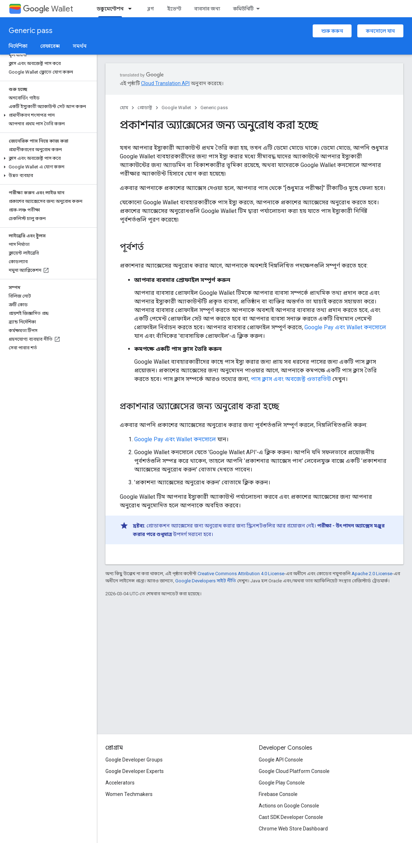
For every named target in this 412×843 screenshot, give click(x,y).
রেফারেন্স (50, 46)
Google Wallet (176, 107)
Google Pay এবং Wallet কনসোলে (345, 327)
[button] (47, 115)
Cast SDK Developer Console (291, 817)
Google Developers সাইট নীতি (205, 580)
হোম (124, 107)
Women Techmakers (129, 794)
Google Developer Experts (134, 771)
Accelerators (120, 783)
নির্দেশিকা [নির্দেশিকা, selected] (18, 46)
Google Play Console (282, 783)
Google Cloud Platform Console (294, 771)
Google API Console (281, 760)
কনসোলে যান (380, 31)
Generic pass (31, 30)
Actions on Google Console (289, 806)
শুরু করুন (332, 31)
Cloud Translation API (165, 83)
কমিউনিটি (243, 8)
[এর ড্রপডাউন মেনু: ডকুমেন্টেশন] (132, 8)
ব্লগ (150, 8)
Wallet (48, 9)
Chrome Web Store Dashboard (293, 829)
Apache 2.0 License (372, 573)
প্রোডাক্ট (144, 107)
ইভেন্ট (174, 8)
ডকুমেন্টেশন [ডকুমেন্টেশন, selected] (110, 8)
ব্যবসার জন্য (207, 8)
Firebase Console (278, 794)
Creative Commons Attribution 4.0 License (241, 573)
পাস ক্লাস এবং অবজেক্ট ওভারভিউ (291, 379)
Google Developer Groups (134, 760)
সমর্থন (79, 46)
